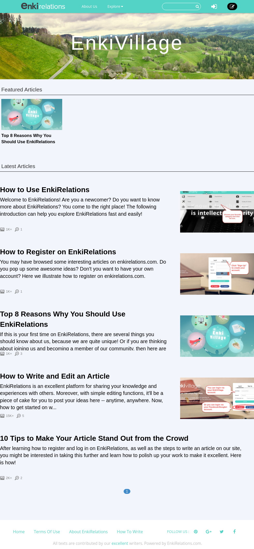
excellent (119, 543)
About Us (89, 6)
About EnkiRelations (88, 531)
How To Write (130, 531)
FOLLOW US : (178, 531)
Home (19, 531)
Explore (115, 6)
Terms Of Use (47, 531)
